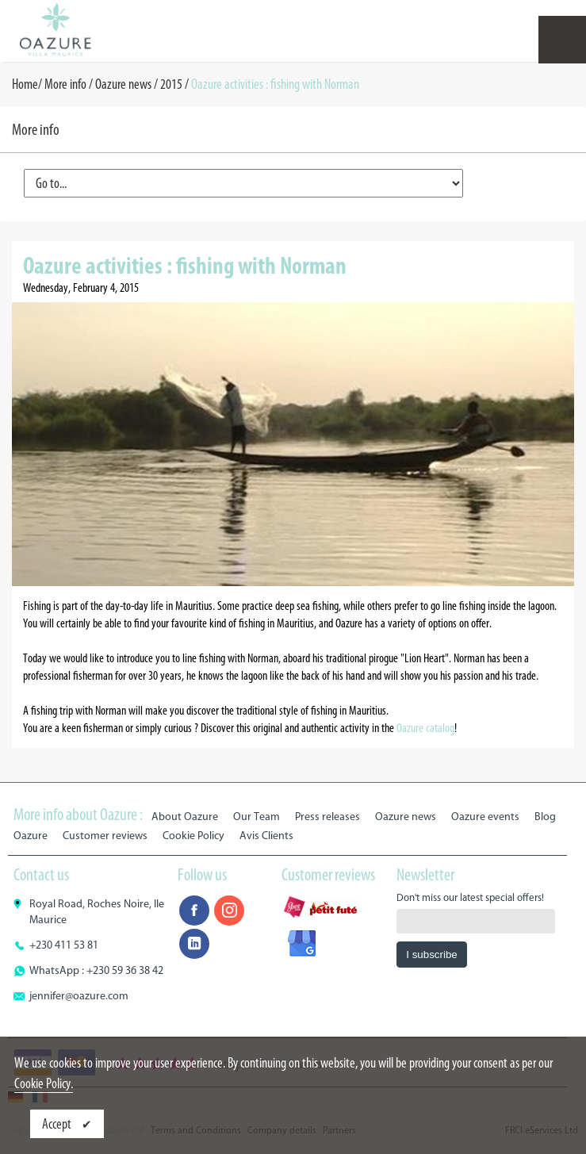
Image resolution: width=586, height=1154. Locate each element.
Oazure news (123, 84)
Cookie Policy (193, 835)
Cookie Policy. (43, 1083)
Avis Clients (266, 835)
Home (25, 84)
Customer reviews (105, 835)
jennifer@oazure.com (78, 996)
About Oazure (184, 816)
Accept (58, 1124)
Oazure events (485, 816)
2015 (171, 84)
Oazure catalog (425, 727)
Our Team (256, 816)
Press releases (327, 816)
